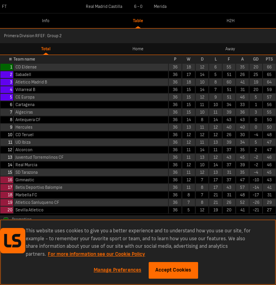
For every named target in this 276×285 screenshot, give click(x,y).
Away (230, 48)
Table (138, 20)
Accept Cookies (173, 270)
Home (138, 48)
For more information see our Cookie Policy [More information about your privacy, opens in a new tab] (96, 254)
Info (45, 20)
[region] (138, 252)
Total (46, 48)
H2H (230, 20)
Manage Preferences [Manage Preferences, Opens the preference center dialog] (117, 270)
